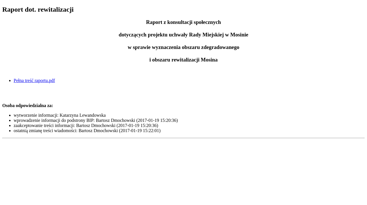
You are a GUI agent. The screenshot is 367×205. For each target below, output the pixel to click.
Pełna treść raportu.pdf (34, 80)
